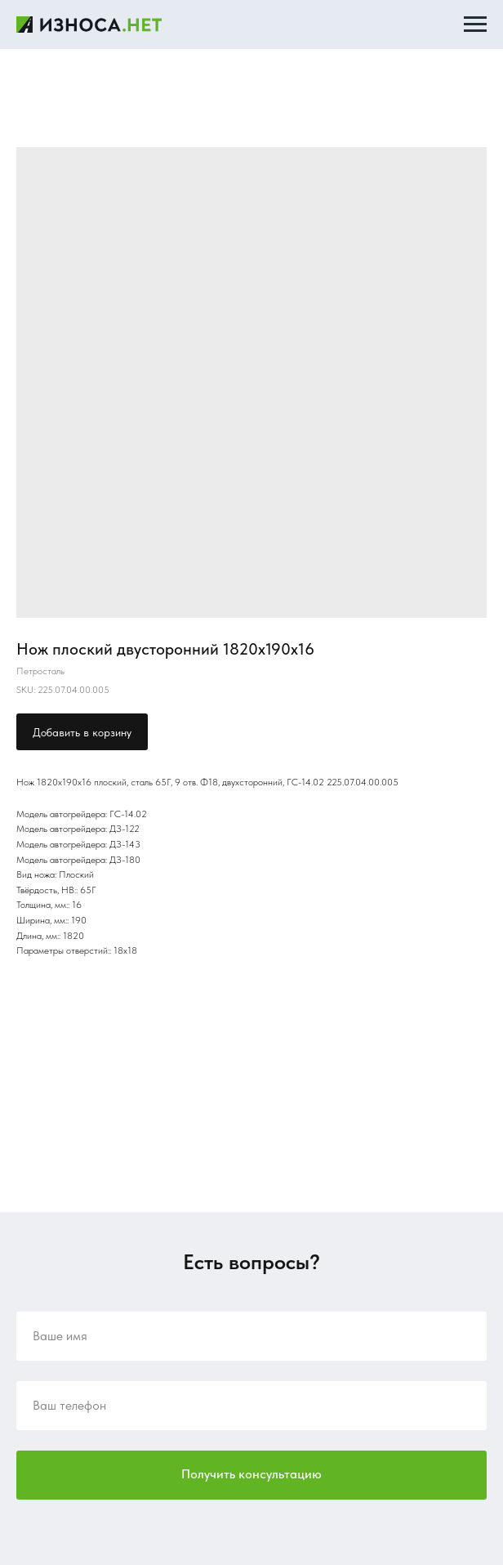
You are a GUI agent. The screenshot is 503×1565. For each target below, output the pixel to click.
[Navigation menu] (475, 24)
